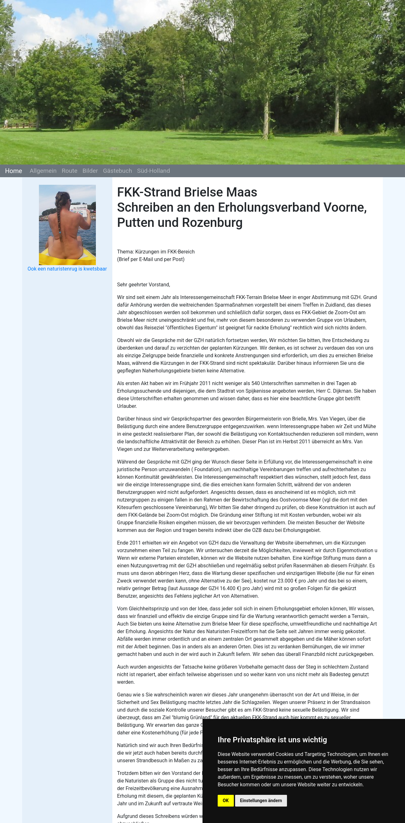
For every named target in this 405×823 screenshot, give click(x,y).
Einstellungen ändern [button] (261, 800)
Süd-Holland (153, 170)
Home (13, 171)
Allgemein (43, 170)
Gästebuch (117, 170)
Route (70, 170)
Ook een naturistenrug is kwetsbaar (67, 269)
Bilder (90, 170)
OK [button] (226, 800)
